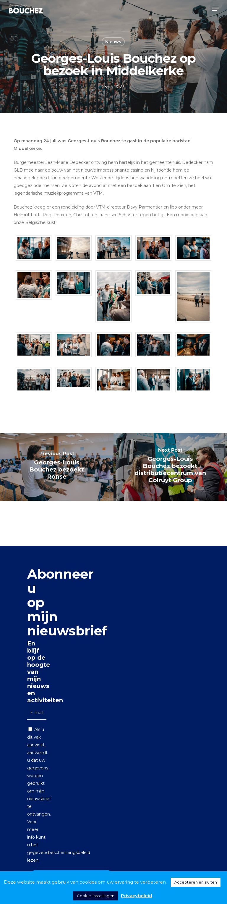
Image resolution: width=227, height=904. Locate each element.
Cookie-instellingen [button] (95, 895)
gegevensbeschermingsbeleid (58, 852)
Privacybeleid (136, 895)
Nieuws (113, 41)
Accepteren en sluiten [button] (195, 882)
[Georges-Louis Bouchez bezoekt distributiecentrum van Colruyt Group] (170, 467)
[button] (215, 9)
